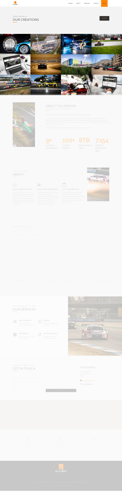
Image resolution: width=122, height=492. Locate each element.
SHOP (104, 3)
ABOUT (78, 3)
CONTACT (96, 3)
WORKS (70, 3)
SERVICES (87, 3)
